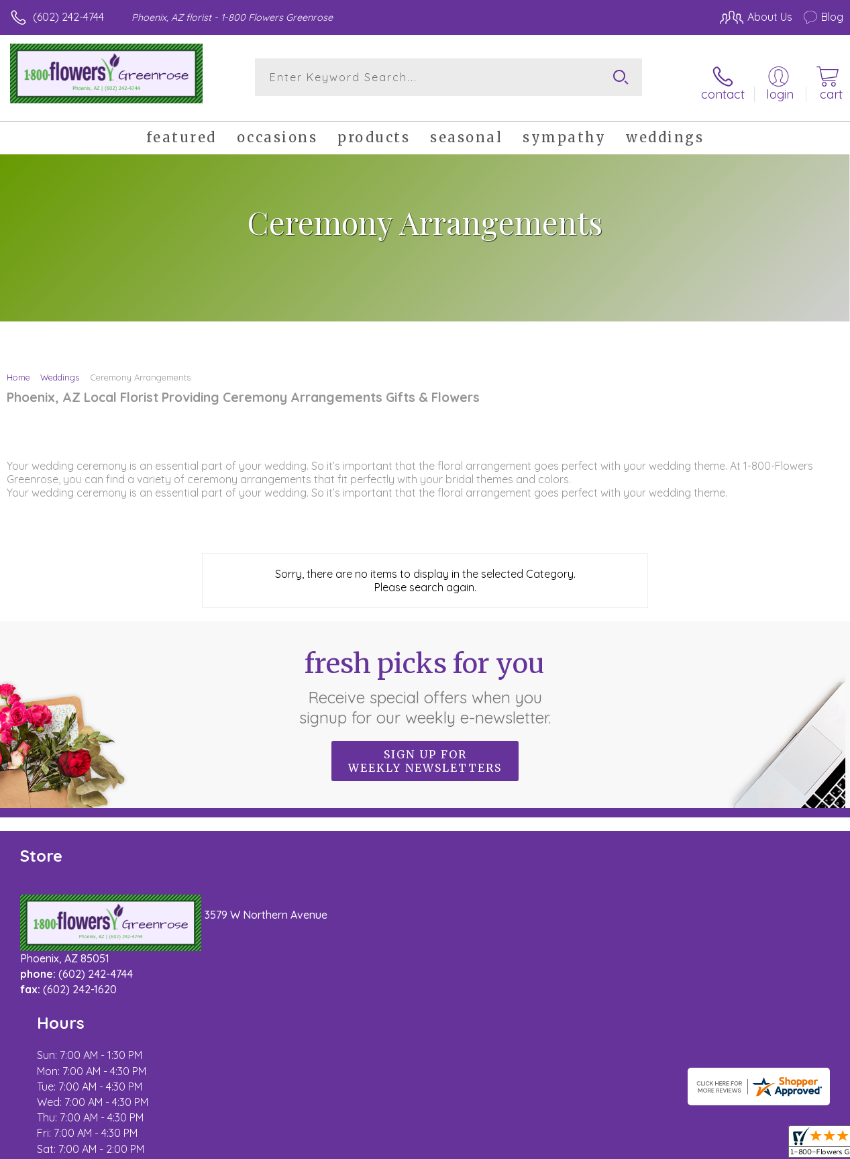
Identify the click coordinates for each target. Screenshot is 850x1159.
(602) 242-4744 (68, 16)
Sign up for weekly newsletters (425, 751)
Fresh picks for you (425, 678)
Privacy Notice (615, 1146)
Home (18, 367)
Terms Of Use (536, 1146)
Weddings (59, 367)
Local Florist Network (711, 1146)
